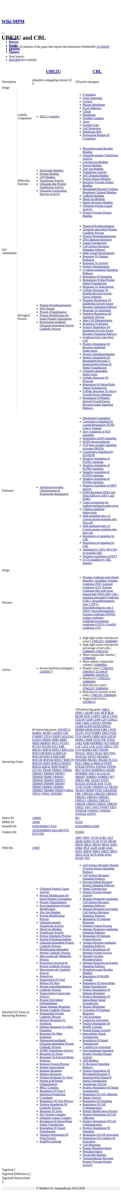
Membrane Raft (92, 131)
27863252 (98, 641)
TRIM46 (48, 783)
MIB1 (55, 739)
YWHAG (92, 810)
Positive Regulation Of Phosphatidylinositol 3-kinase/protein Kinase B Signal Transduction (97, 362)
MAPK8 (87, 749)
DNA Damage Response (97, 239)
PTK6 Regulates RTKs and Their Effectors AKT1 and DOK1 (99, 496)
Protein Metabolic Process (55, 935)
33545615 (101, 675)
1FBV (86, 837)
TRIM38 (37, 783)
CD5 (104, 719)
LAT (78, 746)
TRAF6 (79, 790)
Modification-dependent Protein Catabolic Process (55, 951)
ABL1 (106, 709)
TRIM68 (48, 790)
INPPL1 (80, 739)
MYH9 (104, 749)
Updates (14, 52)
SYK (100, 783)
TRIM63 (58, 786)
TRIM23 (37, 773)
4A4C (109, 848)
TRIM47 (59, 783)
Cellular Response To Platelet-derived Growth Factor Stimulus (97, 293)
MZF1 (90, 753)
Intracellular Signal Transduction (94, 1035)
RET (78, 770)
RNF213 (56, 763)
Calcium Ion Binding (95, 162)
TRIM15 (57, 770)
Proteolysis (46, 976)
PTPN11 (90, 766)
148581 (36, 818)
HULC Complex (49, 116)
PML (62, 746)
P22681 (79, 832)
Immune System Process (54, 1064)
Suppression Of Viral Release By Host (52, 981)
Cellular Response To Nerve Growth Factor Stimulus (99, 393)
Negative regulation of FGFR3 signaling (96, 473)
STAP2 (95, 780)
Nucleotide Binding (51, 170)
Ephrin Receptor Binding (98, 202)
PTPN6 (111, 766)
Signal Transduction (95, 242)
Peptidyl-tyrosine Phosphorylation (93, 958)
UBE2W (112, 803)
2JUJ (110, 837)
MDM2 (46, 739)
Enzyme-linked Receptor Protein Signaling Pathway (99, 883)
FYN (78, 736)
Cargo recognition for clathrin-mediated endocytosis (101, 504)
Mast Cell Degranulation (97, 320)
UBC (78, 793)
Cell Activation (92, 1016)
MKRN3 (45, 743)
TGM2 (87, 786)
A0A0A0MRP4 (41, 830)
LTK (115, 746)
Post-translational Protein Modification (55, 907)
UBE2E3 (103, 797)
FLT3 (88, 733)
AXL (97, 712)
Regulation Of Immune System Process (96, 937)
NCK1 (99, 753)
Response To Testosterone (98, 286)
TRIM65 (37, 790)
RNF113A (68, 749)
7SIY (87, 858)
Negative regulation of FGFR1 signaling (96, 460)
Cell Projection (92, 128)
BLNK (79, 716)
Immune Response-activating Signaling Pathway (100, 964)
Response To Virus (51, 1111)
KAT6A (37, 739)
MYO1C (80, 753)
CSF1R (95, 722)
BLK (111, 712)
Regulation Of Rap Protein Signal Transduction (99, 281)
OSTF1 (92, 756)
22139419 (101, 671)
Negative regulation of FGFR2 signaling (96, 467)
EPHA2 (106, 726)
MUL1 (55, 743)
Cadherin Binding (93, 195)
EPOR (89, 729)
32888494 (110, 641)
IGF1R (112, 736)
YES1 (113, 807)
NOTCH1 (81, 756)
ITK (103, 739)
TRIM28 (37, 776)
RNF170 (69, 760)
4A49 (93, 848)
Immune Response (51, 1070)
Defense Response (51, 1074)
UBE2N (91, 803)
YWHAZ (81, 813)
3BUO (88, 844)
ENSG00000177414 (44, 826)
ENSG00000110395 (87, 826)
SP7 (111, 776)
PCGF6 (46, 746)
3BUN (79, 844)
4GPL (78, 851)
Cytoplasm (89, 94)
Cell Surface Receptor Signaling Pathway (96, 248)
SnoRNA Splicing (50, 1141)
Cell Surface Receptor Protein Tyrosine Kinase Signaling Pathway (101, 868)
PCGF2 (36, 746)
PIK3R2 (103, 760)
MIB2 (63, 739)
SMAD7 (80, 776)
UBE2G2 (92, 800)
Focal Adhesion (92, 108)
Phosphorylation (92, 1151)
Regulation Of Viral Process (56, 1101)
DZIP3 (57, 736)
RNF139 (37, 756)
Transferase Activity (52, 180)
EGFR (88, 726)
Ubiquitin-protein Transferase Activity (52, 924)
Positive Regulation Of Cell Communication (99, 1123)
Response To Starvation (97, 310)
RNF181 (37, 763)
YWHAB (81, 810)
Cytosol (87, 101)
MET (96, 749)
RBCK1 (37, 749)
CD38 (88, 719)
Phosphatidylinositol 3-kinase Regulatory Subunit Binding (100, 190)
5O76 (93, 854)
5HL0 (78, 854)
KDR (86, 743)
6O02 (100, 854)
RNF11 (56, 749)
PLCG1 (113, 760)
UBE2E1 (80, 797)
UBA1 (69, 790)
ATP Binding (47, 177)
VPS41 (45, 793)
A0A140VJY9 (60, 830)
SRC (87, 780)
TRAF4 (113, 786)
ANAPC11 (64, 729)
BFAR (46, 733)
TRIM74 (59, 790)
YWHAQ (105, 810)
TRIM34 (37, 780)
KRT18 (114, 743)
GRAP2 (87, 736)
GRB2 (96, 736)
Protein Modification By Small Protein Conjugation (56, 317)
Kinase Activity (92, 1097)
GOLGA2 (67, 736)
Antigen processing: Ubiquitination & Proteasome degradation (54, 491)
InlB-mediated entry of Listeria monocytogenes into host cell (100, 519)
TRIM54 (47, 786)
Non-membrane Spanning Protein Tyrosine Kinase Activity (98, 1054)
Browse (13, 41)
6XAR (79, 858)
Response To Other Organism (51, 1035)
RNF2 (47, 763)
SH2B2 (110, 770)
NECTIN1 (109, 753)
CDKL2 (112, 719)
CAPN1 (95, 716)
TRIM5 (36, 786)
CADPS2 (56, 733)
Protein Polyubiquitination (55, 305)
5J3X (86, 854)
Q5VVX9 (38, 833)
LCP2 (99, 746)
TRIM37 (59, 780)
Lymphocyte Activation (97, 1047)
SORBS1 (91, 776)
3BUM (112, 841)
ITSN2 (111, 739)
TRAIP (47, 770)
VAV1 (88, 807)
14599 (36, 822)
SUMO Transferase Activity (56, 1050)
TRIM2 (67, 770)
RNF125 (61, 753)
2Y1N (103, 841)
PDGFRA (103, 756)
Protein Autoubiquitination (99, 354)
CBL (97, 71)
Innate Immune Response (55, 1006)
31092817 (46, 671)
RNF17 (58, 760)
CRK (78, 722)
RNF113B (38, 753)
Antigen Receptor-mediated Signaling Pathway (99, 944)
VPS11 (36, 793)
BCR (104, 712)
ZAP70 (91, 813)
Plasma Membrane (94, 104)
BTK (87, 716)
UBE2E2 (92, 797)
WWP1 (104, 807)
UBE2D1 (87, 793)
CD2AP (80, 719)
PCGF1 (64, 743)
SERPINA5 (99, 770)
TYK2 (98, 790)
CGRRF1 (37, 736)
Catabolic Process (50, 989)
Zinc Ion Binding (93, 168)
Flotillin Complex (93, 118)
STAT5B (91, 783)
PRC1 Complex (49, 1087)
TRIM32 (58, 776)
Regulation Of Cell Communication (94, 1106)
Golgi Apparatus (92, 98)
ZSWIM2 (56, 793)
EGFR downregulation (96, 441)
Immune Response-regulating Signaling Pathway (100, 931)
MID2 (36, 743)
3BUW (96, 844)
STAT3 (104, 780)
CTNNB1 (106, 722)
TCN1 (107, 783)
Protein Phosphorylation (97, 1148)
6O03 (108, 854)
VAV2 (96, 807)
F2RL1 (105, 729)
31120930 (102, 46)
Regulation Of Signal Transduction (52, 1129)
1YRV (36, 848)
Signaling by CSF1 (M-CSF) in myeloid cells (100, 551)
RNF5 (55, 766)
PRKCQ (98, 763)
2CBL (102, 837)
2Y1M (95, 841)
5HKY (105, 851)
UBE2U (53, 71)
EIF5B (97, 726)
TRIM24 (48, 773)
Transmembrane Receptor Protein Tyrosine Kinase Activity (98, 1162)
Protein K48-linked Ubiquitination (51, 1082)
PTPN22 (101, 766)
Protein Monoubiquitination (99, 236)
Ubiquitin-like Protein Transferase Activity (53, 185)
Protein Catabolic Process (55, 1010)
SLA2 (106, 773)
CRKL (86, 722)
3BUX (105, 844)
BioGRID (15, 59)
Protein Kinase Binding (97, 178)
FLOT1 (79, 733)
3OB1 (113, 844)
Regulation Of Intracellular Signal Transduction (99, 386)
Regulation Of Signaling (97, 276)
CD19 (113, 716)
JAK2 (78, 743)
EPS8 (96, 729)
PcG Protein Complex (53, 1114)
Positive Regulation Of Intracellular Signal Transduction (96, 1000)
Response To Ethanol (95, 323)
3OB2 (78, 848)
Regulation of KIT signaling (100, 438)
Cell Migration (91, 1144)
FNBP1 (96, 733)
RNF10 (47, 749)
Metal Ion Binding (94, 199)
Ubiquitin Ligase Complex (56, 1117)
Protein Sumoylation (52, 1067)
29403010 (89, 671)
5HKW (87, 851)
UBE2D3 (111, 793)
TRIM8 (89, 790)
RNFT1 (63, 766)
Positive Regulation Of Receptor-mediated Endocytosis (96, 347)
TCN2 (79, 786)
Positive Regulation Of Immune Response (96, 991)
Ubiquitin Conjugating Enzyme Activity (53, 192)
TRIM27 (59, 773)
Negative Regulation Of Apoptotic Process (97, 315)
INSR (89, 739)
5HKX (96, 851)
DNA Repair (47, 308)
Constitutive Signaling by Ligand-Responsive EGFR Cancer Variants (98, 425)
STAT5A (80, 783)
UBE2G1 (81, 800)
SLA (99, 773)
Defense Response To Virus (56, 1077)
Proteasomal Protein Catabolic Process (52, 1015)
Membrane (89, 114)
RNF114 (50, 753)
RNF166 (48, 760)
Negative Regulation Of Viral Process (54, 1136)
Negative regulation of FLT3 (100, 556)
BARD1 (37, 733)
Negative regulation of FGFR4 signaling (96, 480)
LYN (78, 749)
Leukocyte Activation (96, 1020)
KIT (106, 743)
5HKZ (113, 851)
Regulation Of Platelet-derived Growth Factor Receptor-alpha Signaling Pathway (98, 403)
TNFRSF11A (100, 786)
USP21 (79, 807)
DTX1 (48, 736)
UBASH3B (110, 790)
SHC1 (92, 773)
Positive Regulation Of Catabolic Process (53, 1106)
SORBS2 (103, 776)
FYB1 (113, 733)
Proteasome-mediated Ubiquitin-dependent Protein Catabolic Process (57, 325)
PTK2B (79, 766)
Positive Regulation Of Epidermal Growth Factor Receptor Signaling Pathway (100, 330)
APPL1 (79, 712)
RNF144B (59, 756)
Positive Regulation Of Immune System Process (97, 951)
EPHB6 (79, 729)
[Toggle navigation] (2, 33)
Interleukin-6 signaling (96, 418)
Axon (86, 121)
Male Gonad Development (98, 253)
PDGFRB (81, 760)
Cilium (87, 111)
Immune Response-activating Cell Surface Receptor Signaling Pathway (100, 912)
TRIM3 (47, 776)
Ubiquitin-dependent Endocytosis (95, 372)
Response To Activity (95, 263)
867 (77, 818)
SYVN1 (37, 770)
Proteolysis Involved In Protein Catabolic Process (55, 964)
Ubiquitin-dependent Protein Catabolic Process (100, 231)
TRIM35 (48, 780)
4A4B (101, 848)
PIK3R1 (92, 760)
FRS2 (105, 733)
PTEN (108, 763)
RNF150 (37, 760)
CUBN (79, 726)
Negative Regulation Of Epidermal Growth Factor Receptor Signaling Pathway (100, 304)
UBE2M (80, 803)
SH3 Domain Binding (96, 175)
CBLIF (105, 716)
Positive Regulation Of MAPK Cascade (96, 1025)
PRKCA (88, 763)
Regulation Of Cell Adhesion (100, 1094)
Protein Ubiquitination (53, 312)
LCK (92, 746)
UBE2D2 (99, 793)
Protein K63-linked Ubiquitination (51, 1001)
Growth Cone (91, 125)
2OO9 (87, 841)
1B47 (78, 837)
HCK (103, 736)
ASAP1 (89, 712)
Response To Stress (51, 1053)
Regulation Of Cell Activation (101, 1134)
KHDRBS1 (97, 743)
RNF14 (47, 756)
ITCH (96, 739)
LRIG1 (107, 746)
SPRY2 (79, 780)
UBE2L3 (104, 800)
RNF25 (66, 763)
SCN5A (86, 770)
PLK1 (78, 763)
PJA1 (55, 746)
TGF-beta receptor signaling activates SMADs (100, 446)
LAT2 (84, 746)
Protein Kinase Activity (97, 1030)
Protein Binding (49, 173)
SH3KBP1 (81, 773)
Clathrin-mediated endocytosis (93, 510)
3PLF (86, 848)
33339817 (89, 701)
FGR (113, 729)
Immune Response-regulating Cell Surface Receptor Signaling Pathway (100, 902)
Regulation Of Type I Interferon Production (52, 1092)
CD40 (96, 719)
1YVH (94, 837)
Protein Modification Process (100, 1111)
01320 (79, 822)
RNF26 (36, 766)
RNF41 (46, 766)
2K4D (79, 841)
